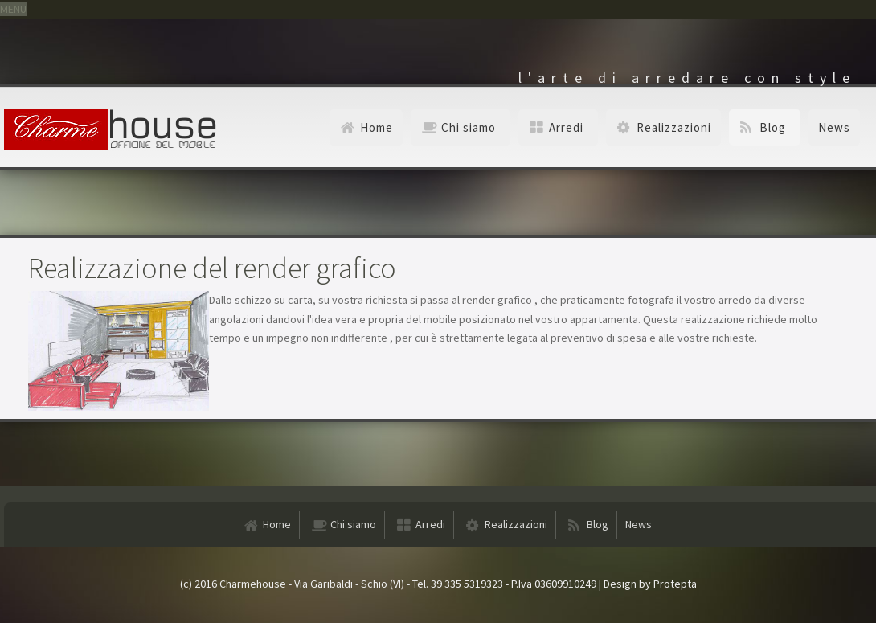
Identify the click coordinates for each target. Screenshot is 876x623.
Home (376, 127)
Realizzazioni (674, 127)
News (834, 127)
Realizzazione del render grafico (212, 268)
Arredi (566, 127)
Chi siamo (468, 127)
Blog (772, 127)
